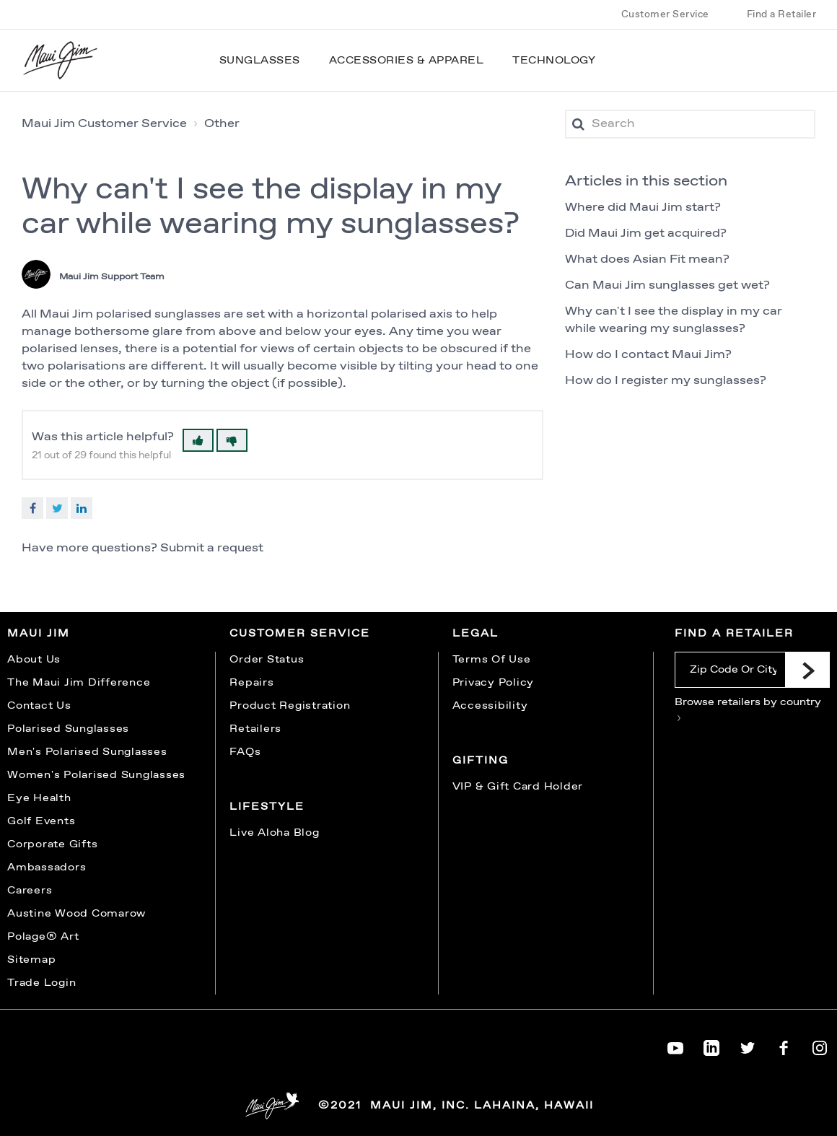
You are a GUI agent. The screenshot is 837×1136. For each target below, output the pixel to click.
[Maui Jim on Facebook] (783, 1045)
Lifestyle (266, 806)
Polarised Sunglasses (68, 728)
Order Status (266, 659)
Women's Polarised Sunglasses (96, 775)
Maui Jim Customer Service (104, 123)
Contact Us (39, 705)
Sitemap (31, 959)
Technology (553, 60)
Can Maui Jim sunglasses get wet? (667, 285)
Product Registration (289, 705)
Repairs (251, 682)
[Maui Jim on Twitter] (747, 1045)
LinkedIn (81, 508)
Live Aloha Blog (274, 832)
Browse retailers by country (748, 708)
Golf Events (41, 821)
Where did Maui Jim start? (643, 207)
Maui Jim (38, 633)
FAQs (244, 752)
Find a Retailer (782, 14)
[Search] (690, 124)
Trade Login (41, 982)
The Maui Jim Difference (78, 682)
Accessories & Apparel (406, 60)
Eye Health (39, 798)
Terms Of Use (491, 659)
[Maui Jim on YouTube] (675, 1045)
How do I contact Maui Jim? (648, 354)
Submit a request (211, 548)
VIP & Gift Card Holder (518, 786)
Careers (29, 890)
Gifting (480, 760)
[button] (198, 440)
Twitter (57, 508)
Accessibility (490, 705)
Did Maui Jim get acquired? (646, 233)
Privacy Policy (493, 682)
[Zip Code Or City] (730, 670)
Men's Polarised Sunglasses (87, 752)
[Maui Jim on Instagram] (820, 1045)
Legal (475, 633)
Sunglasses (259, 60)
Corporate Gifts (52, 844)
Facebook (32, 508)
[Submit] (807, 670)
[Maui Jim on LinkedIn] (711, 1045)
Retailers (255, 728)
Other (222, 123)
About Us (34, 659)
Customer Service (665, 14)
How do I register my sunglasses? (665, 380)
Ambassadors (46, 867)
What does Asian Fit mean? (647, 259)
